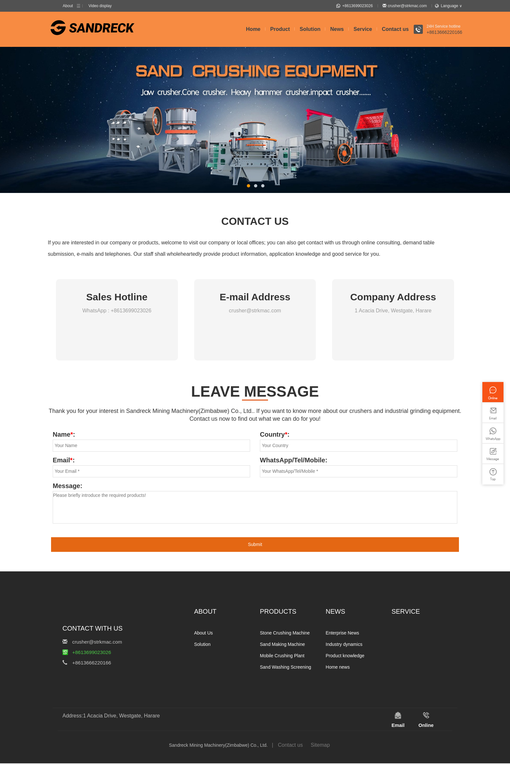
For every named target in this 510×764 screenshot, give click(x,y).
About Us (203, 633)
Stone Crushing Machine (285, 633)
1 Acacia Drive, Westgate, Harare (393, 311)
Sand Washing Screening (285, 667)
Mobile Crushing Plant (282, 656)
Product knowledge (345, 656)
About (68, 6)
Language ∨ (449, 6)
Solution (310, 30)
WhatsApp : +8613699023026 (116, 311)
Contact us (395, 30)
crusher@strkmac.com (404, 6)
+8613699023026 (354, 6)
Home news (338, 667)
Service (363, 30)
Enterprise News (342, 633)
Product (280, 30)
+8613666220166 (444, 32)
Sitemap (320, 745)
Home (253, 30)
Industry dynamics (344, 645)
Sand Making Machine (282, 645)
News (337, 30)
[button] (248, 186)
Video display (100, 6)
